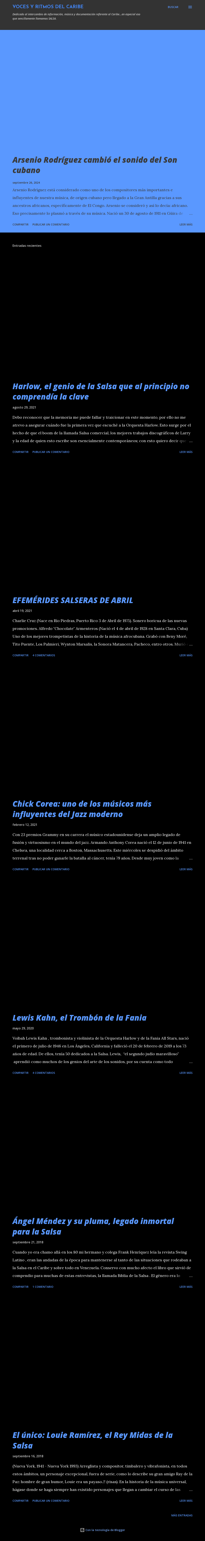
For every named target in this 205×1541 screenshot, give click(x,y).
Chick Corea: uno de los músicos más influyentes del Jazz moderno (82, 808)
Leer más (186, 224)
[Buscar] (173, 7)
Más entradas (181, 1515)
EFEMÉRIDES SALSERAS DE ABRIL (73, 600)
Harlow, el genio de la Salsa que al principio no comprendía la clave (101, 391)
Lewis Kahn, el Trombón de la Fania (80, 1017)
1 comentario (42, 1287)
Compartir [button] (21, 224)
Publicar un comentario (50, 224)
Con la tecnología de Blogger (102, 1530)
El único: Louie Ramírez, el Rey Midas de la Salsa (93, 1440)
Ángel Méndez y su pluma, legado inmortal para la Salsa (93, 1226)
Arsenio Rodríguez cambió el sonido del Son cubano (95, 164)
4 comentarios (43, 655)
